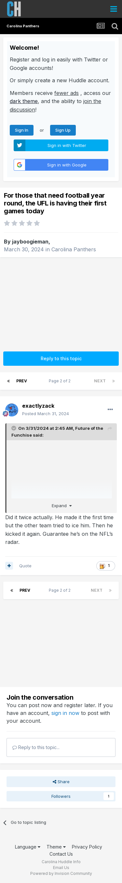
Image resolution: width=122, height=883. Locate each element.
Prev (21, 380)
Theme (56, 847)
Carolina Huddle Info (61, 861)
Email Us (61, 867)
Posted (45, 413)
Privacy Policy (87, 847)
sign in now (65, 713)
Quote (25, 565)
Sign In (21, 130)
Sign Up (63, 130)
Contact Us (61, 854)
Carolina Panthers (73, 249)
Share (61, 781)
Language (27, 847)
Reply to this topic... (36, 747)
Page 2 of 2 (61, 380)
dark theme (24, 101)
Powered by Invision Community (61, 873)
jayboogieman (30, 241)
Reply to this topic (61, 358)
